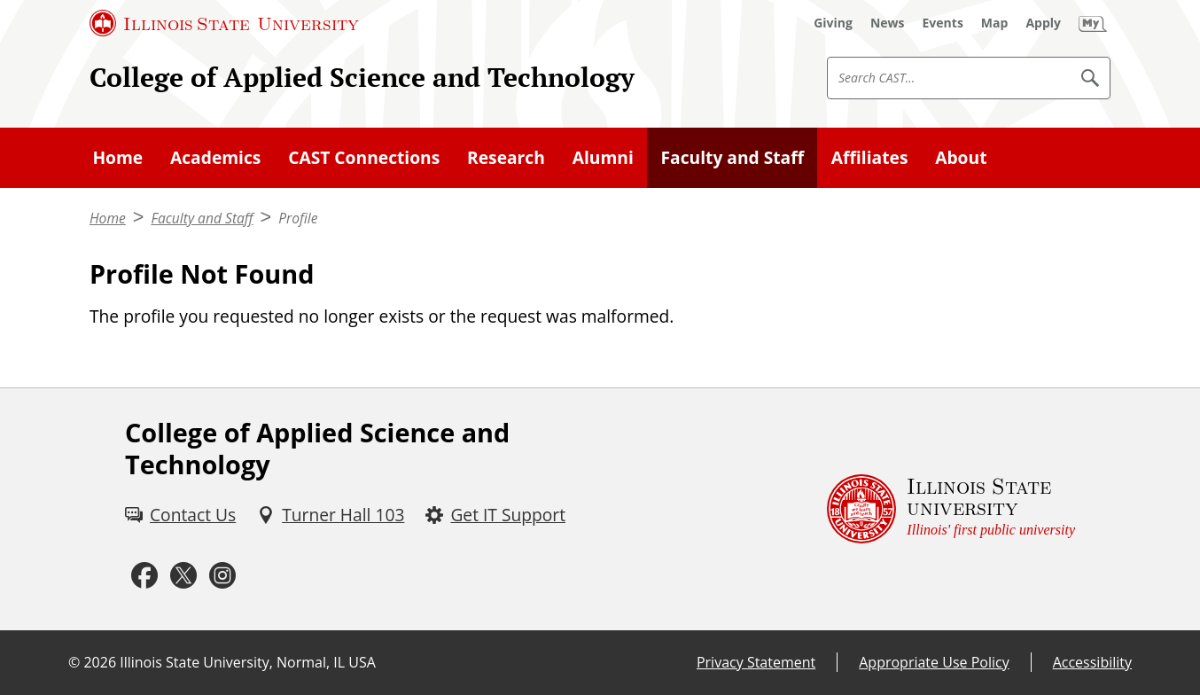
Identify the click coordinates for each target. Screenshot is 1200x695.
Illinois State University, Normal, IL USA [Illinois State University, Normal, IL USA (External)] (248, 662)
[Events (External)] (943, 23)
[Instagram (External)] (222, 576)
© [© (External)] (74, 662)
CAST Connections (364, 157)
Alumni (603, 157)
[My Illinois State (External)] (1092, 23)
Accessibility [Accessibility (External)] (1092, 662)
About (960, 157)
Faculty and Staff (733, 157)
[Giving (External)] (833, 23)
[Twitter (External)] (183, 576)
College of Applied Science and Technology (362, 77)
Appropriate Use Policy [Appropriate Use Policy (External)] (934, 662)
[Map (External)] (995, 23)
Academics (215, 157)
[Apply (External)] (1043, 23)
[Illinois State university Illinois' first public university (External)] (951, 509)
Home (117, 157)
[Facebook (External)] (144, 576)
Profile (297, 218)
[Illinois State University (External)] (224, 23)
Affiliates (869, 157)
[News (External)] (887, 23)
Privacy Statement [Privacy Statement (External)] (756, 662)
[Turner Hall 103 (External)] (330, 515)
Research (506, 157)
